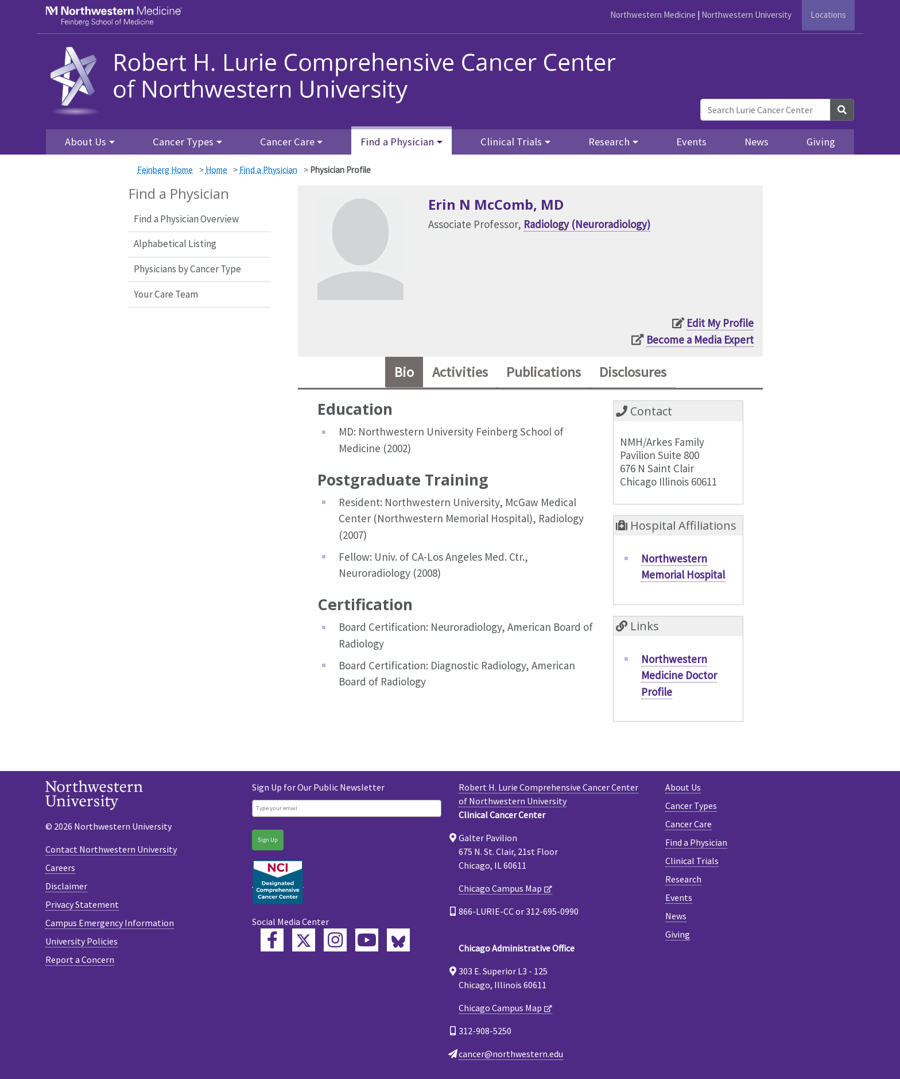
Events (691, 141)
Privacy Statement (82, 904)
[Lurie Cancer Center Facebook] (272, 939)
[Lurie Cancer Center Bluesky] (398, 939)
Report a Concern (79, 959)
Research (683, 879)
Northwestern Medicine (653, 14)
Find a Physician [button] (397, 141)
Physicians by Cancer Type (187, 269)
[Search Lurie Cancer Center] (765, 110)
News (756, 141)
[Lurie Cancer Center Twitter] (303, 939)
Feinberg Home (165, 169)
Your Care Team (166, 294)
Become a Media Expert (700, 339)
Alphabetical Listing (175, 243)
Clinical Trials (692, 860)
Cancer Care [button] (287, 141)
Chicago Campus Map (500, 888)
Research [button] (609, 141)
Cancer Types (691, 805)
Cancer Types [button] (183, 141)
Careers (60, 867)
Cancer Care (688, 824)
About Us (683, 787)
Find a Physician (268, 169)
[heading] (336, 79)
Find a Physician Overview (186, 219)
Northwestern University (746, 14)
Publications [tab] (543, 372)
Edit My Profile (720, 323)
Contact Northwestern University (111, 849)
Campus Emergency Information (109, 922)
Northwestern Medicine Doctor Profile (679, 675)
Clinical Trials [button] (511, 141)
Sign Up (268, 839)
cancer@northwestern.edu (511, 1053)
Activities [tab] (460, 372)
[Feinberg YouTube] (366, 939)
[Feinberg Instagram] (335, 939)
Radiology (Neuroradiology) (586, 224)
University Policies (81, 941)
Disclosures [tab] (632, 372)
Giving (820, 141)
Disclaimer (66, 886)
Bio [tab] (404, 372)
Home (216, 169)
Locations (828, 14)
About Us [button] (85, 141)
